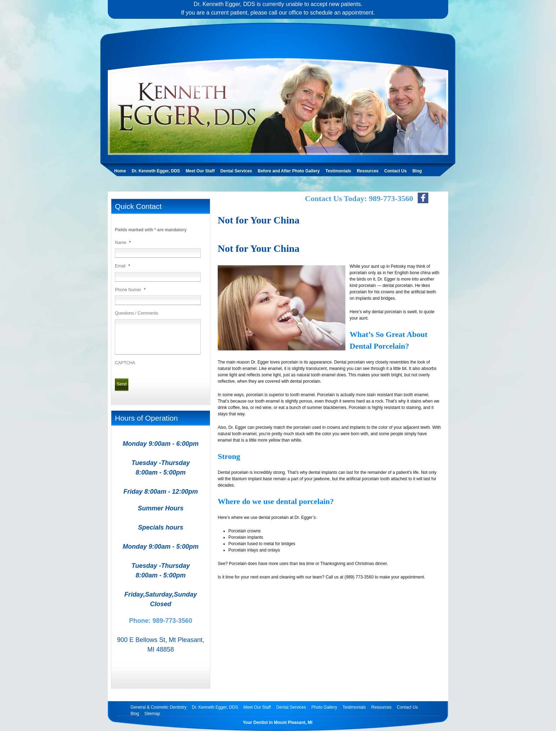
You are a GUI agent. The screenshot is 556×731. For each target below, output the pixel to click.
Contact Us (395, 170)
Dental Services (236, 170)
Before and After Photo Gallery (289, 170)
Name (123, 242)
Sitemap (152, 713)
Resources (367, 170)
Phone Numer (130, 289)
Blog (417, 170)
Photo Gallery (324, 707)
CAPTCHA (125, 362)
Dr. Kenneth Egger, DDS (156, 170)
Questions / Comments (136, 313)
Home (120, 170)
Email (122, 266)
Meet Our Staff (200, 170)
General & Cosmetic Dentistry (158, 707)
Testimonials (338, 170)
